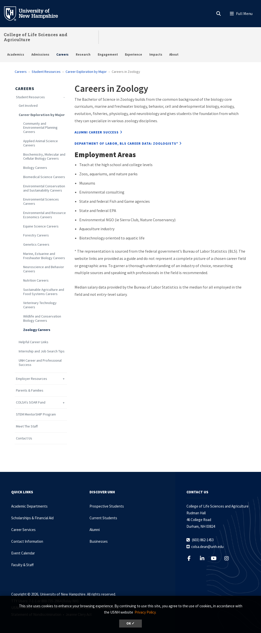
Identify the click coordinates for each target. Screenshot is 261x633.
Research (83, 54)
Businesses (98, 541)
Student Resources (46, 71)
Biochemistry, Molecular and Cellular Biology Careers (44, 156)
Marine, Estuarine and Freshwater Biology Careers (44, 256)
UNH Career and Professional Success (40, 362)
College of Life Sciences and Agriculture (35, 37)
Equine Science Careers (41, 226)
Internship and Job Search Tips (42, 351)
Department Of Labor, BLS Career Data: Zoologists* (126, 143)
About (173, 54)
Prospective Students (106, 506)
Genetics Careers (36, 244)
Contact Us (24, 438)
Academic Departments (29, 506)
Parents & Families (29, 390)
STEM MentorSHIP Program (36, 414)
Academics (15, 54)
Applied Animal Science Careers (40, 143)
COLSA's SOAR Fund (30, 402)
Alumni (94, 529)
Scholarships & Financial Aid (32, 518)
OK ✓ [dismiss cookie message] (130, 623)
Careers (62, 54)
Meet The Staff (27, 426)
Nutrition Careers (36, 280)
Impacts (155, 54)
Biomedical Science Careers (44, 177)
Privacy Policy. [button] (145, 612)
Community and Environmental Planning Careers (40, 127)
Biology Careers (35, 168)
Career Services (23, 529)
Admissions (40, 54)
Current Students (103, 518)
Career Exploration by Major (86, 71)
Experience (133, 54)
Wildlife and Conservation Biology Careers (42, 318)
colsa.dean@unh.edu (207, 546)
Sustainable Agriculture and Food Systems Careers (43, 292)
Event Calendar (23, 553)
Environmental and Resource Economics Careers (44, 215)
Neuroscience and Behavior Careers (43, 269)
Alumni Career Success (97, 132)
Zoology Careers (36, 330)
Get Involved (28, 106)
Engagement (108, 54)
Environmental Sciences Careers (41, 201)
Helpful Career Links (33, 342)
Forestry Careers (36, 235)
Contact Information (27, 541)
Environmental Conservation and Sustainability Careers (44, 188)
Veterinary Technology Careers (40, 305)
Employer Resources (31, 379)
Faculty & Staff (22, 564)
